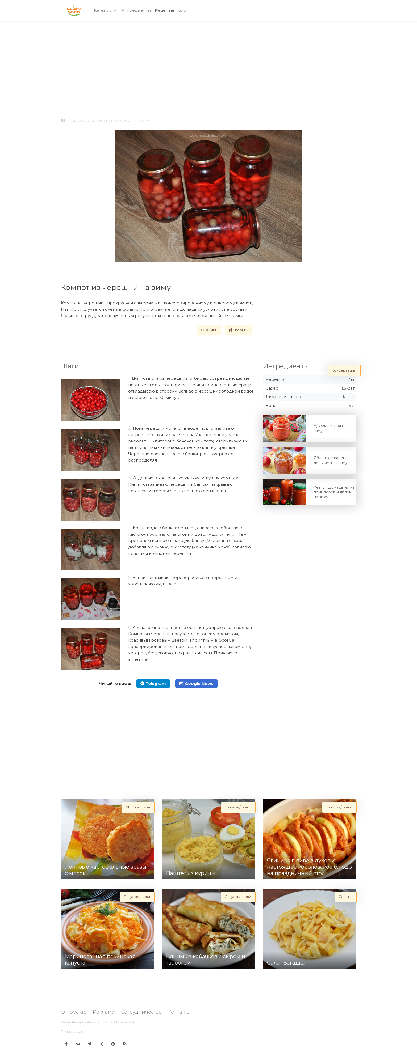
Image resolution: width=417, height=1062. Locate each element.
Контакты (179, 1012)
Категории (105, 10)
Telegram (153, 683)
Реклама (103, 1012)
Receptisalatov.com (88, 1022)
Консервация (82, 120)
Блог (183, 10)
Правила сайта (74, 1031)
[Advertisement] (208, 64)
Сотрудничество (141, 1012)
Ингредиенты (136, 10)
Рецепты (165, 10)
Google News (196, 683)
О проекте (73, 1012)
